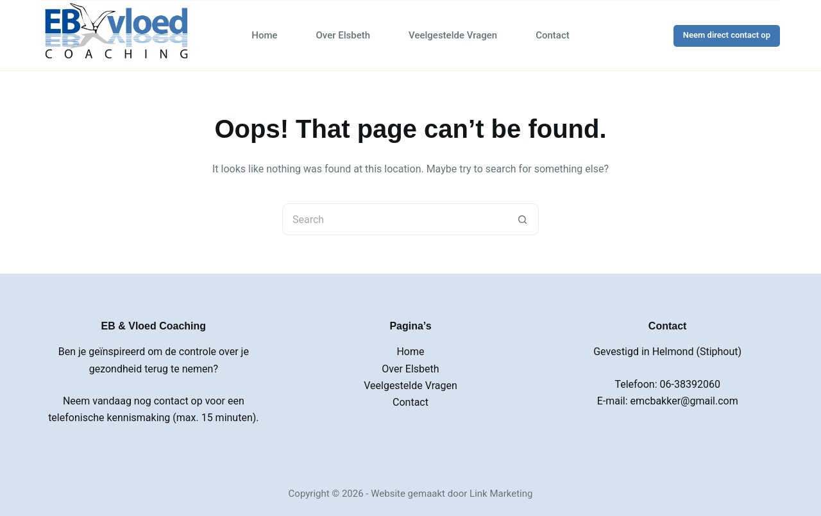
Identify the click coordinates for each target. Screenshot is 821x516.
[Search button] (523, 219)
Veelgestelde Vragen (453, 35)
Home (264, 35)
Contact (553, 35)
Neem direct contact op (726, 35)
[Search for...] (394, 219)
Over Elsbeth (343, 35)
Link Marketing (501, 493)
